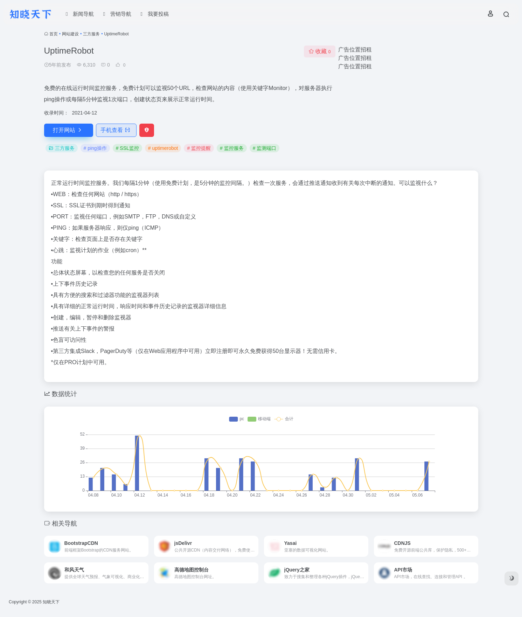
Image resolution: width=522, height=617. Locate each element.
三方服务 (91, 34)
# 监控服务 (232, 148)
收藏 (319, 51)
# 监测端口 (265, 148)
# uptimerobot (163, 148)
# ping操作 (95, 148)
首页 (53, 34)
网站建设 (70, 34)
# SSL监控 (127, 148)
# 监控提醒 (199, 148)
